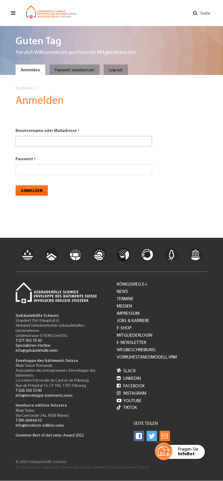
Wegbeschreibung (136, 350)
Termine (125, 299)
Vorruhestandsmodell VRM (147, 357)
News (122, 292)
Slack (126, 371)
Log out (116, 70)
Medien (124, 306)
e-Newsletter (131, 343)
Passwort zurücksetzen (74, 70)
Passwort (24, 159)
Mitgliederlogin (134, 335)
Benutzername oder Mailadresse (46, 131)
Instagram (131, 393)
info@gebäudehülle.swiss (37, 351)
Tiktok (127, 408)
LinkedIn (129, 378)
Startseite (24, 88)
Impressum (128, 313)
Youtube (129, 401)
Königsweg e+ (132, 284)
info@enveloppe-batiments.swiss (44, 396)
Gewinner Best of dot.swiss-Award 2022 (50, 435)
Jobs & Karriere (133, 321)
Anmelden (30, 70)
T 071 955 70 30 (29, 341)
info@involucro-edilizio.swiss (40, 426)
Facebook (131, 386)
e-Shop (124, 328)
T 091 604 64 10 (29, 421)
